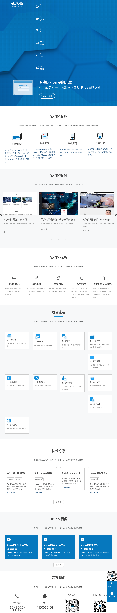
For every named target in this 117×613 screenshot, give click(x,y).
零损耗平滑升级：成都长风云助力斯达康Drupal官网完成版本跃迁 (74, 165)
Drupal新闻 (73, 594)
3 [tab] (58, 185)
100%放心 (14, 229)
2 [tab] (55, 185)
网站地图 (35, 607)
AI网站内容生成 (45, 607)
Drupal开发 (26, 607)
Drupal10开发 (101, 590)
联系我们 (73, 585)
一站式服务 (80, 229)
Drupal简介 (102, 5)
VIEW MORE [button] (47, 41)
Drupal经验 (75, 14)
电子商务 (44, 88)
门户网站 (16, 89)
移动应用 (72, 88)
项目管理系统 (45, 581)
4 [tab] (62, 185)
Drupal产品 (58, 5)
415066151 (44, 553)
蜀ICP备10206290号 (85, 609)
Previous (1, 160)
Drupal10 (11, 425)
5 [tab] (65, 185)
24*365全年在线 (103, 229)
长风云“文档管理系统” (45, 577)
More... (44, 175)
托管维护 (100, 88)
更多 (58, 447)
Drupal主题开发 (100, 598)
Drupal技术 (39, 425)
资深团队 (58, 229)
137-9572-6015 (17, 554)
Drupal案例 (85, 5)
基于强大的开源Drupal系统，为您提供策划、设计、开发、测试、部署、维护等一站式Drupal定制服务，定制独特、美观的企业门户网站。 (17, 102)
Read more (11, 438)
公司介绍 (73, 581)
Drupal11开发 (100, 585)
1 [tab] (52, 185)
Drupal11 (18, 425)
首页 (45, 5)
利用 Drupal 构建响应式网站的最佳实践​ (52, 418)
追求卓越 (36, 229)
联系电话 (17, 548)
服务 (72, 5)
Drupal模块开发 (100, 594)
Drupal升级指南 (100, 577)
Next (115, 160)
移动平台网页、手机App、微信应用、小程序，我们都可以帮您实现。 (72, 98)
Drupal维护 (16, 607)
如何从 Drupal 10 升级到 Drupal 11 (78, 418)
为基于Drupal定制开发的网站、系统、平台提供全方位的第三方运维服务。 (100, 97)
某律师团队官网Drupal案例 (96, 165)
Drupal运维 (73, 577)
